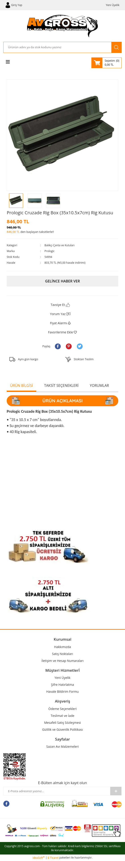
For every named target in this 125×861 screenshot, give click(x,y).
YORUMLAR (99, 385)
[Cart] (106, 62)
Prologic (50, 251)
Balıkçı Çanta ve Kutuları (60, 245)
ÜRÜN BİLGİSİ (21, 385)
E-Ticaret (53, 858)
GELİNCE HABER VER (62, 281)
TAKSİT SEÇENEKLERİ (61, 385)
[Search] (57, 47)
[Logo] (62, 26)
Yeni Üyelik (112, 5)
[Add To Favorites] (62, 332)
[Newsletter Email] (57, 791)
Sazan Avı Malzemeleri (62, 746)
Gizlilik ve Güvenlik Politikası (62, 729)
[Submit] (115, 791)
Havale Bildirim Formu (62, 691)
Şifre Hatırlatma (62, 684)
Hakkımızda (62, 647)
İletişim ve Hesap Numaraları (62, 661)
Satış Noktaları (62, 654)
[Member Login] (13, 5)
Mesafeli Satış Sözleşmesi (62, 722)
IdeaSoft (38, 858)
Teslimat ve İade (62, 716)
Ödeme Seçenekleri (62, 709)
